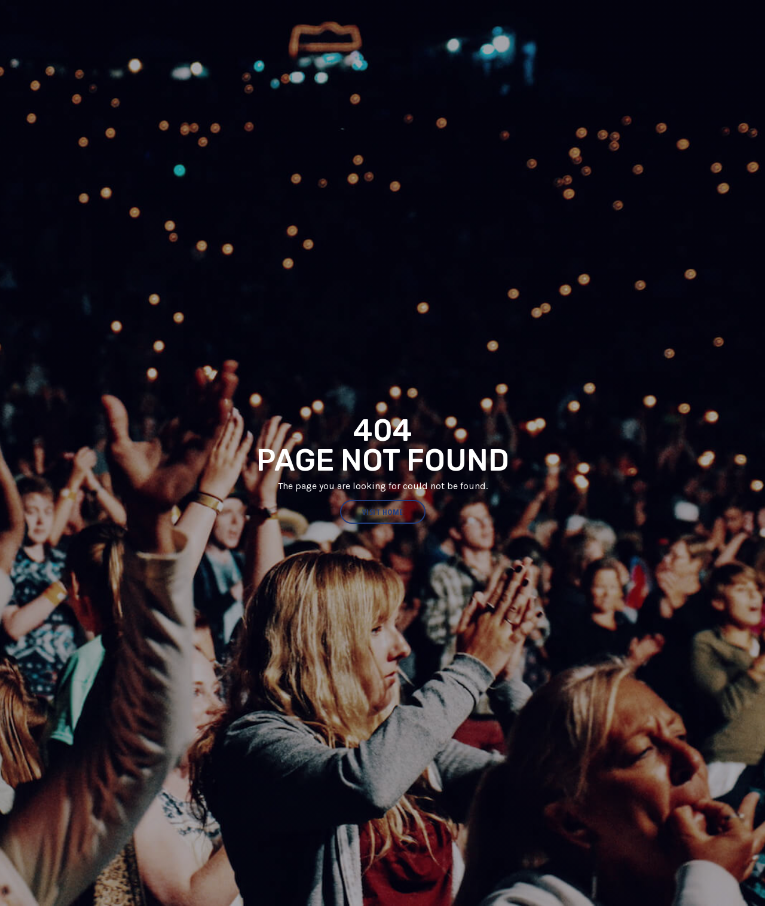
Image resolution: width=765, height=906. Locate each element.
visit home (382, 511)
